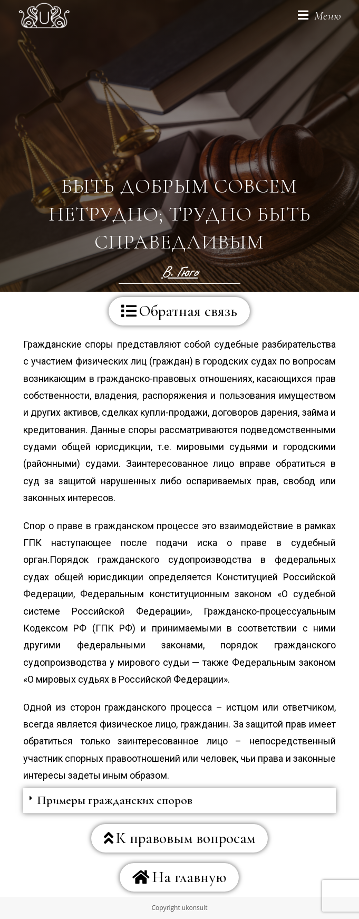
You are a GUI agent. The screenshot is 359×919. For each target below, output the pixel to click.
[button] (179, 311)
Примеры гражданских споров (114, 800)
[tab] (179, 800)
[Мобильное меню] (319, 15)
